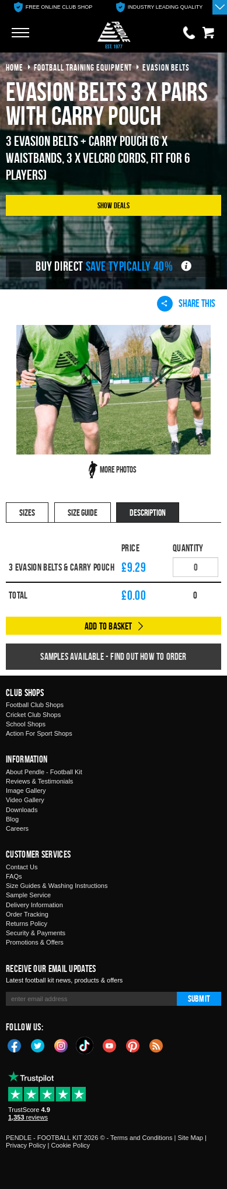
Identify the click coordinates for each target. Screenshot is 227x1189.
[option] (53, 7)
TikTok (85, 1045)
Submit (199, 998)
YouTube (109, 1045)
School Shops (26, 724)
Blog (12, 819)
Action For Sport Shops (39, 733)
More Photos (118, 469)
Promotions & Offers (35, 942)
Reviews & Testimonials (39, 781)
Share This (186, 303)
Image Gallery (26, 790)
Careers (17, 828)
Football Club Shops (35, 704)
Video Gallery (25, 799)
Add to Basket (108, 626)
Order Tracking (27, 914)
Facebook (14, 1045)
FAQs (14, 876)
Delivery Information (34, 904)
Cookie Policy (70, 1145)
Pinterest (133, 1045)
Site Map (189, 1137)
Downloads (21, 809)
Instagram (61, 1045)
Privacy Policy (26, 1145)
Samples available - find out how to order (113, 656)
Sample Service (28, 894)
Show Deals (113, 205)
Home (14, 67)
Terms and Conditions (141, 1137)
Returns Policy (26, 923)
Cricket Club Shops (33, 714)
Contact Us (21, 866)
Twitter (38, 1045)
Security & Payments (35, 932)
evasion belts (166, 67)
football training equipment (83, 67)
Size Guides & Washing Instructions (56, 885)
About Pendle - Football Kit (44, 771)
